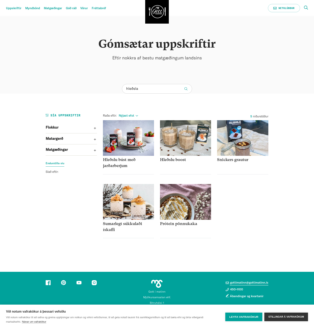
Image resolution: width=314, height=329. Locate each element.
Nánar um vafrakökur (34, 321)
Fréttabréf (99, 8)
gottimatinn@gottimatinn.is (247, 282)
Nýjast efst (126, 115)
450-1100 (234, 289)
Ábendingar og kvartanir (247, 296)
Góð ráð (71, 8)
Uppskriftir (13, 8)
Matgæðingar (53, 8)
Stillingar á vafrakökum (286, 316)
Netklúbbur (284, 8)
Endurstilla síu (55, 163)
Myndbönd (32, 8)
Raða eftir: (110, 115)
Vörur (84, 8)
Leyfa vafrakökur (243, 316)
